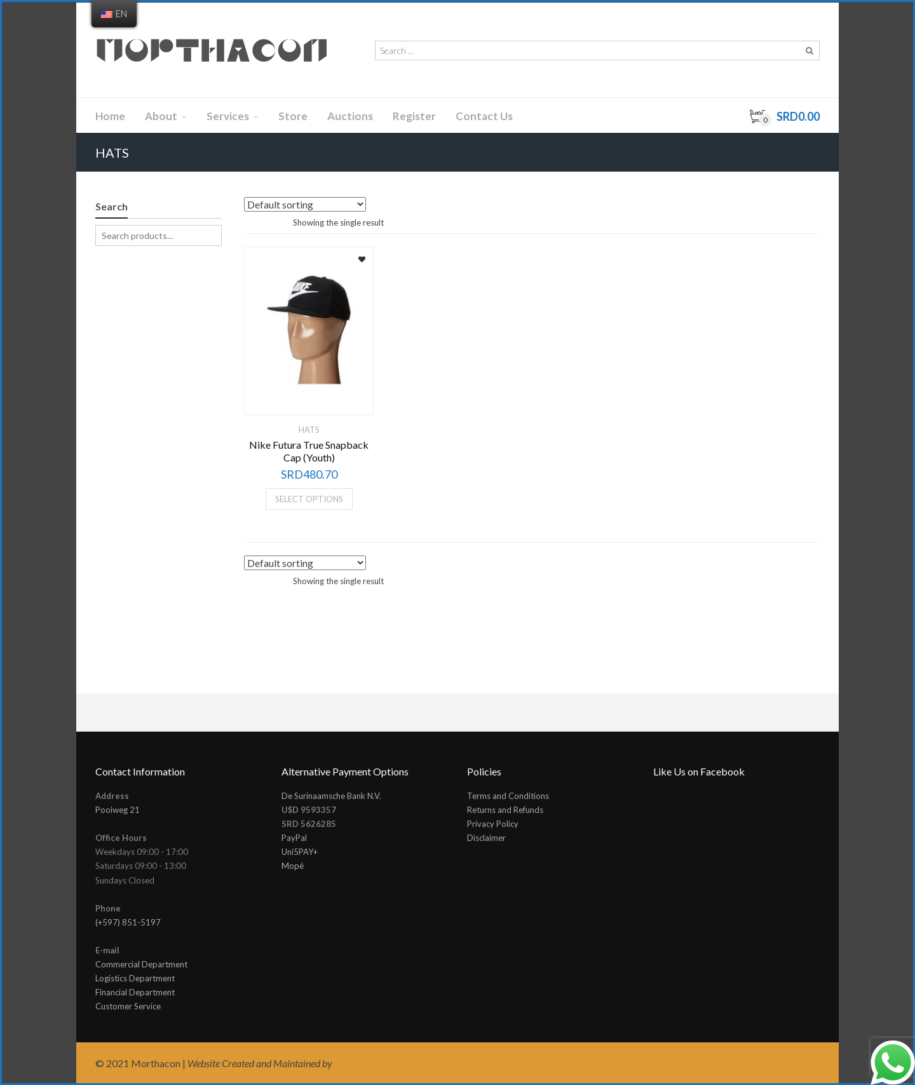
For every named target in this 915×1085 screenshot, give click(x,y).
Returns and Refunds (505, 810)
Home (110, 116)
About (161, 116)
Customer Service (128, 1006)
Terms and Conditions (508, 796)
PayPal (294, 838)
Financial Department (135, 992)
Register (414, 116)
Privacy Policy (492, 824)
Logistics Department (135, 978)
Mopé (292, 866)
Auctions (350, 116)
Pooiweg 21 (117, 810)
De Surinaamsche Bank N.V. (331, 796)
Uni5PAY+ (299, 852)
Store (293, 116)
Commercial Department (141, 964)
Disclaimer (486, 838)
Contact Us (484, 116)
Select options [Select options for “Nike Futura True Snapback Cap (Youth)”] (309, 499)
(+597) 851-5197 (128, 922)
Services (228, 116)
